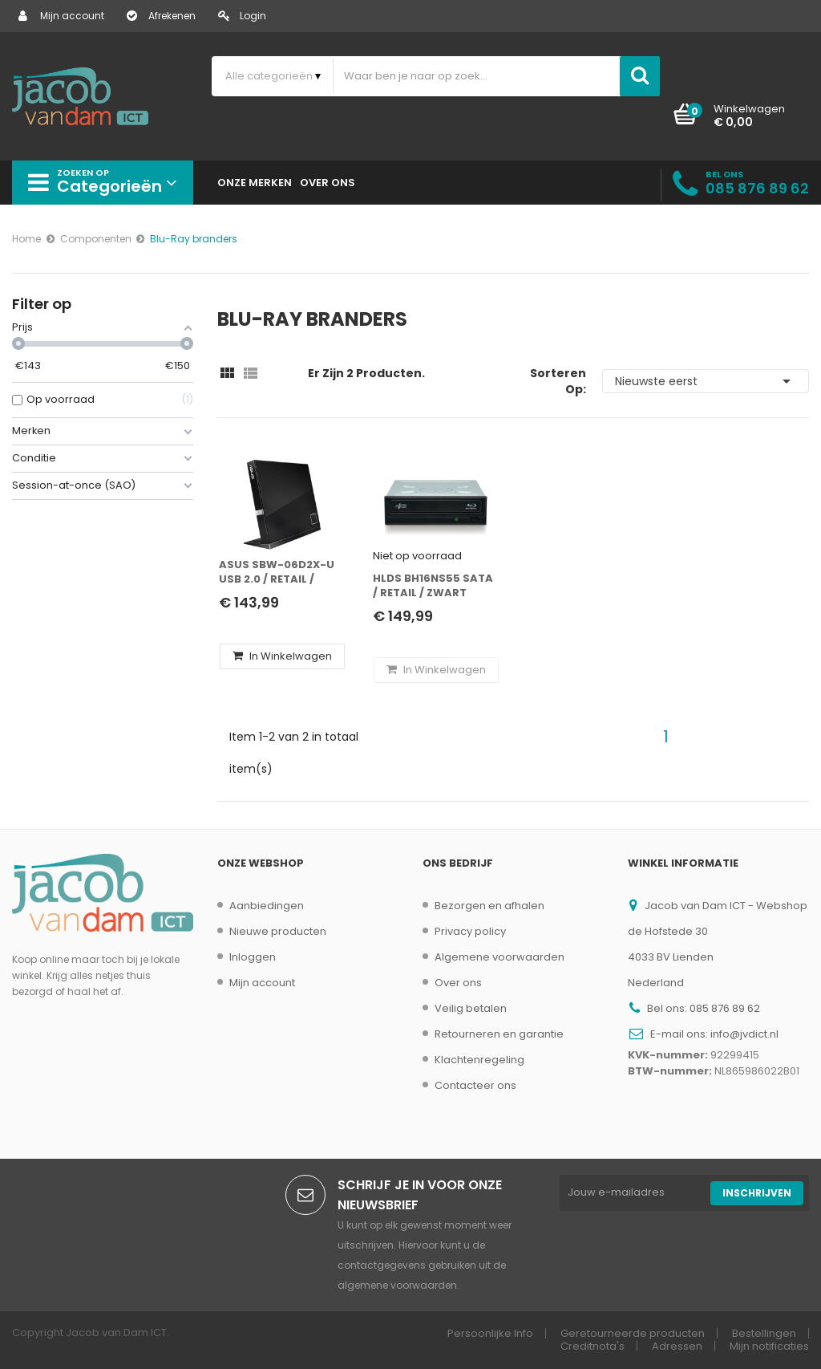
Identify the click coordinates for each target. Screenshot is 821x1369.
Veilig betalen (471, 1008)
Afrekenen (161, 15)
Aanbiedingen (266, 905)
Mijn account (61, 15)
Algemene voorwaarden (499, 957)
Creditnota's (592, 1346)
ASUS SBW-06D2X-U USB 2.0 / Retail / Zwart (276, 572)
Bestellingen (764, 1333)
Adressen (677, 1346)
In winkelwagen (282, 656)
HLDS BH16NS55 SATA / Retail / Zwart (433, 585)
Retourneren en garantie (499, 1034)
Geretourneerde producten (632, 1333)
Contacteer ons (475, 1085)
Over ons (458, 982)
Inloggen (252, 957)
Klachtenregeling (479, 1059)
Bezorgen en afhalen (489, 905)
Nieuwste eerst (705, 381)
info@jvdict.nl (744, 1034)
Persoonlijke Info (490, 1333)
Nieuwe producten (277, 931)
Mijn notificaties (769, 1346)
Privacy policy (470, 931)
